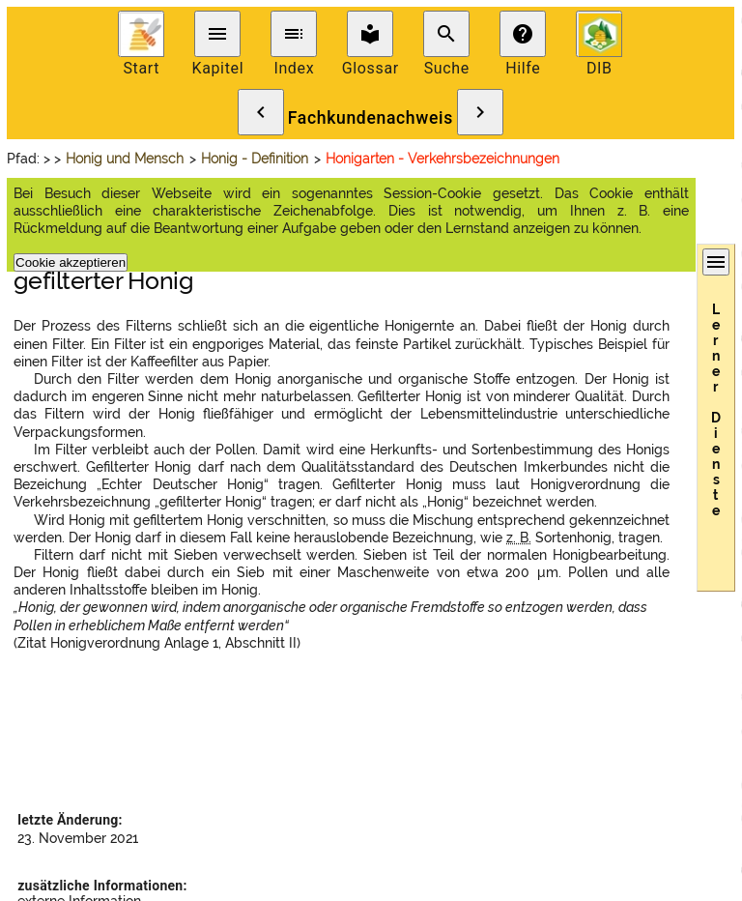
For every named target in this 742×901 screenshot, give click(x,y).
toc (293, 33)
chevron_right (480, 112)
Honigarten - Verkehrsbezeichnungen (442, 158)
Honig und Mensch (125, 158)
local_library (370, 33)
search (446, 33)
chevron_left (260, 112)
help (522, 33)
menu (217, 33)
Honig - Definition (254, 158)
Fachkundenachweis (370, 118)
